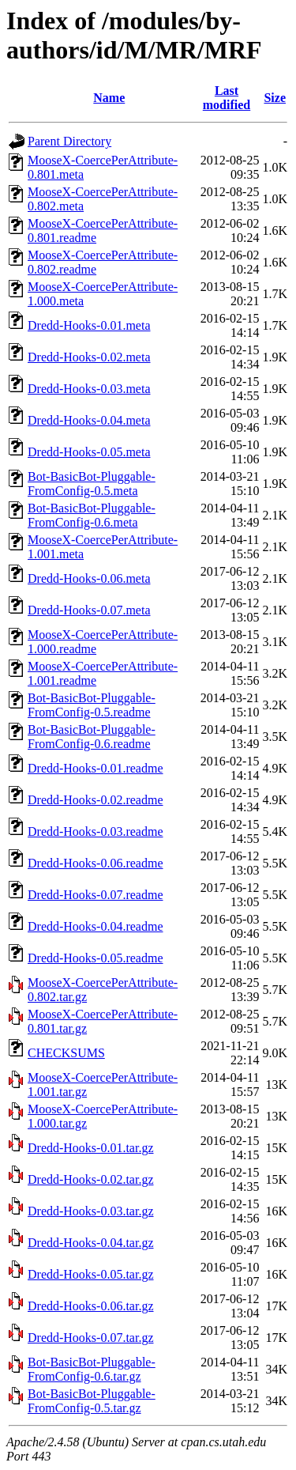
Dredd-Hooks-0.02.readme (95, 800)
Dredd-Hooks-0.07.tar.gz (91, 1337)
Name (109, 97)
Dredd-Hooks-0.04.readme (95, 926)
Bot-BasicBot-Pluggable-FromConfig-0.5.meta (91, 483)
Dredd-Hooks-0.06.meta (89, 578)
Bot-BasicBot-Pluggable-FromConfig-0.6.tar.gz (91, 1369)
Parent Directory (69, 141)
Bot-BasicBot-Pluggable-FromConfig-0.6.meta (91, 515)
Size (275, 97)
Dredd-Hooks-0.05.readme (95, 958)
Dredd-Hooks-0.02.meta (89, 357)
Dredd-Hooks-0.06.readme (95, 863)
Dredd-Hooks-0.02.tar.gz (91, 1179)
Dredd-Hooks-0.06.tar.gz (91, 1306)
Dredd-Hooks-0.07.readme (95, 894)
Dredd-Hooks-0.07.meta (89, 610)
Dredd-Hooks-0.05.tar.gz (91, 1274)
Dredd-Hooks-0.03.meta (89, 388)
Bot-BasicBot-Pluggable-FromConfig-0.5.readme (91, 705)
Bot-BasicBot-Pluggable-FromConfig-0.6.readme (91, 736)
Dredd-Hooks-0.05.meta (89, 452)
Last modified (226, 97)
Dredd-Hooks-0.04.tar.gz (91, 1242)
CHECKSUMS (66, 1053)
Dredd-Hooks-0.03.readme (95, 831)
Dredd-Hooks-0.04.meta (89, 420)
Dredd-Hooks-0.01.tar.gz (91, 1147)
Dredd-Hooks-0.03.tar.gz (91, 1211)
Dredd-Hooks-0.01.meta (89, 325)
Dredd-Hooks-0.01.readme (95, 768)
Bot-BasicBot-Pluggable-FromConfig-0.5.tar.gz (91, 1401)
